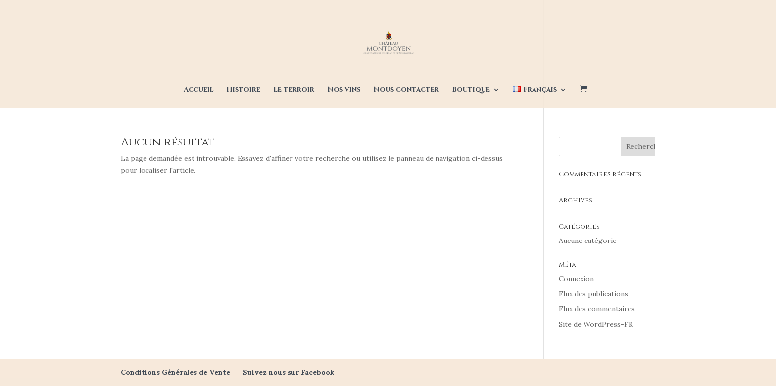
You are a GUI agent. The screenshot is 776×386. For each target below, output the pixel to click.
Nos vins (343, 90)
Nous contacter (406, 90)
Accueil (198, 90)
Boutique (471, 90)
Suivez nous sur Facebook (288, 372)
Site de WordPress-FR (596, 324)
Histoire (243, 90)
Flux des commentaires (597, 308)
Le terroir (293, 90)
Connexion (576, 278)
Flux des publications (593, 294)
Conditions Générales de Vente (175, 372)
